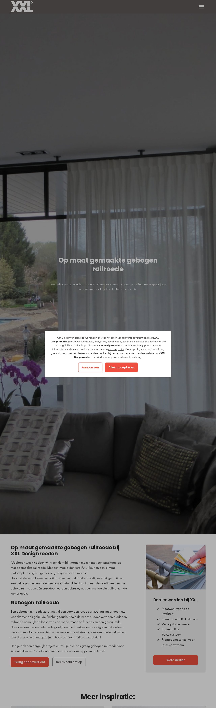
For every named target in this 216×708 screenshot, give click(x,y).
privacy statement (120, 357)
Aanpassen (90, 367)
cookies (161, 341)
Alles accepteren (121, 367)
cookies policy (116, 349)
